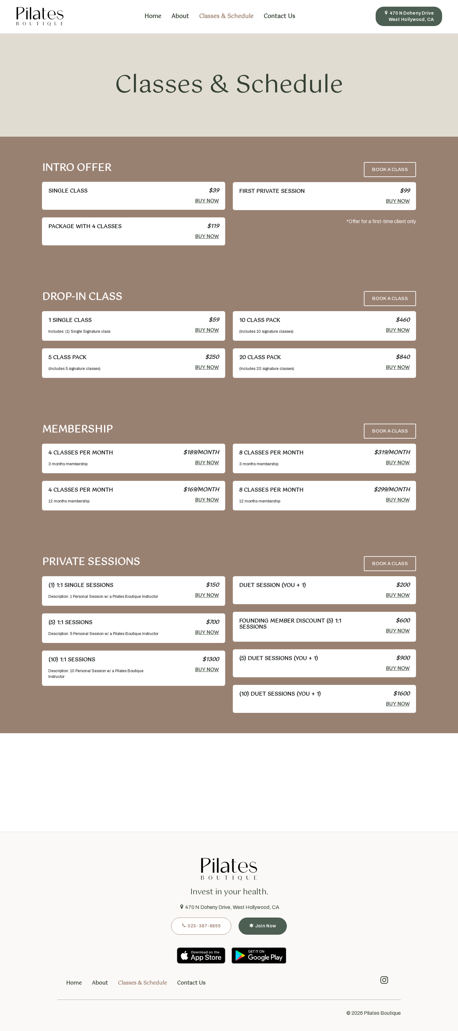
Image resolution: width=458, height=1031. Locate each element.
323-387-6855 (201, 925)
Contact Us (279, 16)
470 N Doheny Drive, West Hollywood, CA (229, 907)
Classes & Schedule (226, 16)
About (180, 16)
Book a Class (390, 169)
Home (152, 16)
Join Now (262, 925)
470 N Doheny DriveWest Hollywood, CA (409, 16)
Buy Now (207, 201)
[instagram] (384, 981)
